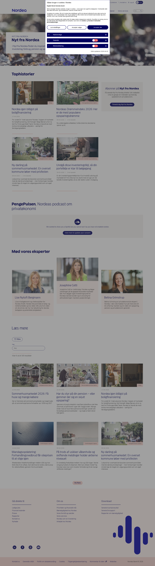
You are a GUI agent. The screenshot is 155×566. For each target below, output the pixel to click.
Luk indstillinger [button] (55, 27)
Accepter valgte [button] (77, 27)
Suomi (63, 6)
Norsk (53, 6)
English (49, 6)
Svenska (58, 6)
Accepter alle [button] (98, 27)
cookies (84, 20)
